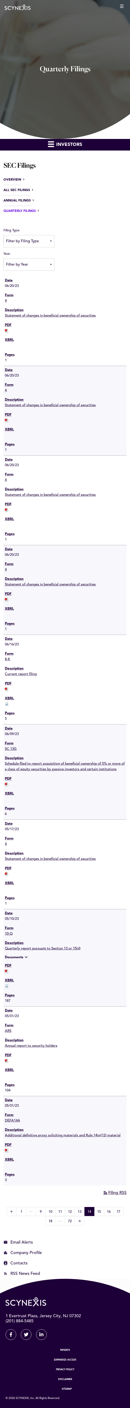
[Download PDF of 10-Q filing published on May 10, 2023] (7, 971)
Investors (65, 144)
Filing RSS (115, 1193)
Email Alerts (21, 1242)
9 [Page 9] (42, 1212)
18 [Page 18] (51, 1222)
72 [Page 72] (71, 1222)
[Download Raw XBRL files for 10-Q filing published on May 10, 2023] (7, 986)
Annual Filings (17, 200)
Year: (7, 253)
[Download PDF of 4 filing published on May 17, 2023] (7, 874)
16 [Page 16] (110, 1212)
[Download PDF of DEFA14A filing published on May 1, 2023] (7, 1150)
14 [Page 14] (90, 1212)
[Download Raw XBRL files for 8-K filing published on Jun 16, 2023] (7, 704)
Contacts (19, 1263)
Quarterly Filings (19, 211)
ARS (8, 1031)
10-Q (8, 934)
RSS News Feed (25, 1274)
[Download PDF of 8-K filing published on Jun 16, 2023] (7, 689)
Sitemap (67, 1389)
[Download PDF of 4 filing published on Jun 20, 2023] (7, 331)
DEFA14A (12, 1120)
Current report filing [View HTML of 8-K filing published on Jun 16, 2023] (21, 674)
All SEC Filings (16, 190)
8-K (7, 659)
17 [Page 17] (120, 1212)
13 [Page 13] (81, 1212)
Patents (65, 1350)
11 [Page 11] (61, 1212)
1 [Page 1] (22, 1212)
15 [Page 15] (100, 1212)
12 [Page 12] (71, 1212)
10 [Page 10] (52, 1212)
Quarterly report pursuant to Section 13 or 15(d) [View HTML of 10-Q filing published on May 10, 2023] (42, 948)
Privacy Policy (65, 1369)
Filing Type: (11, 230)
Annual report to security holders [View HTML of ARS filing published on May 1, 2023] (31, 1046)
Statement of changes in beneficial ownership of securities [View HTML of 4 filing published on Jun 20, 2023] (50, 315)
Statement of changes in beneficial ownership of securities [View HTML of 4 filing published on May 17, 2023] (50, 859)
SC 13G (11, 749)
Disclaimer (65, 1379)
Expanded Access (65, 1360)
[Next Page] (79, 1221)
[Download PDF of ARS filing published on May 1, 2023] (7, 1061)
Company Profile (26, 1253)
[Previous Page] (12, 1211)
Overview (12, 179)
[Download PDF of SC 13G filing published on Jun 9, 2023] (7, 784)
